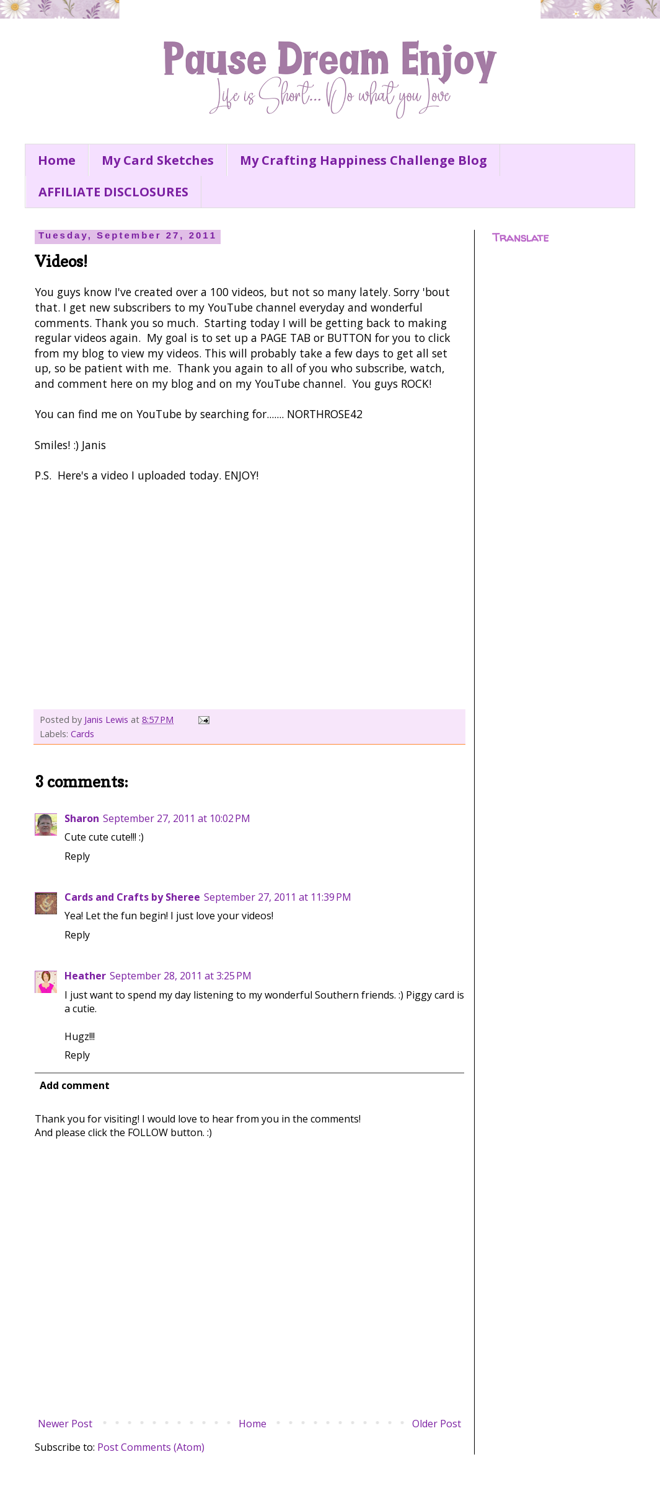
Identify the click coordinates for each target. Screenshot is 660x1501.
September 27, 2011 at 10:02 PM (176, 818)
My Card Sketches (158, 160)
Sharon (81, 818)
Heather (85, 975)
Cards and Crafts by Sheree (132, 897)
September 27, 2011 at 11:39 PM (277, 897)
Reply (77, 856)
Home (57, 160)
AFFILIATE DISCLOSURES (113, 191)
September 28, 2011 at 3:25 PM (181, 975)
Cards (82, 734)
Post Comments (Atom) (151, 1447)
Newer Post (65, 1423)
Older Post (436, 1423)
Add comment (75, 1085)
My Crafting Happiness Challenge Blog (363, 160)
